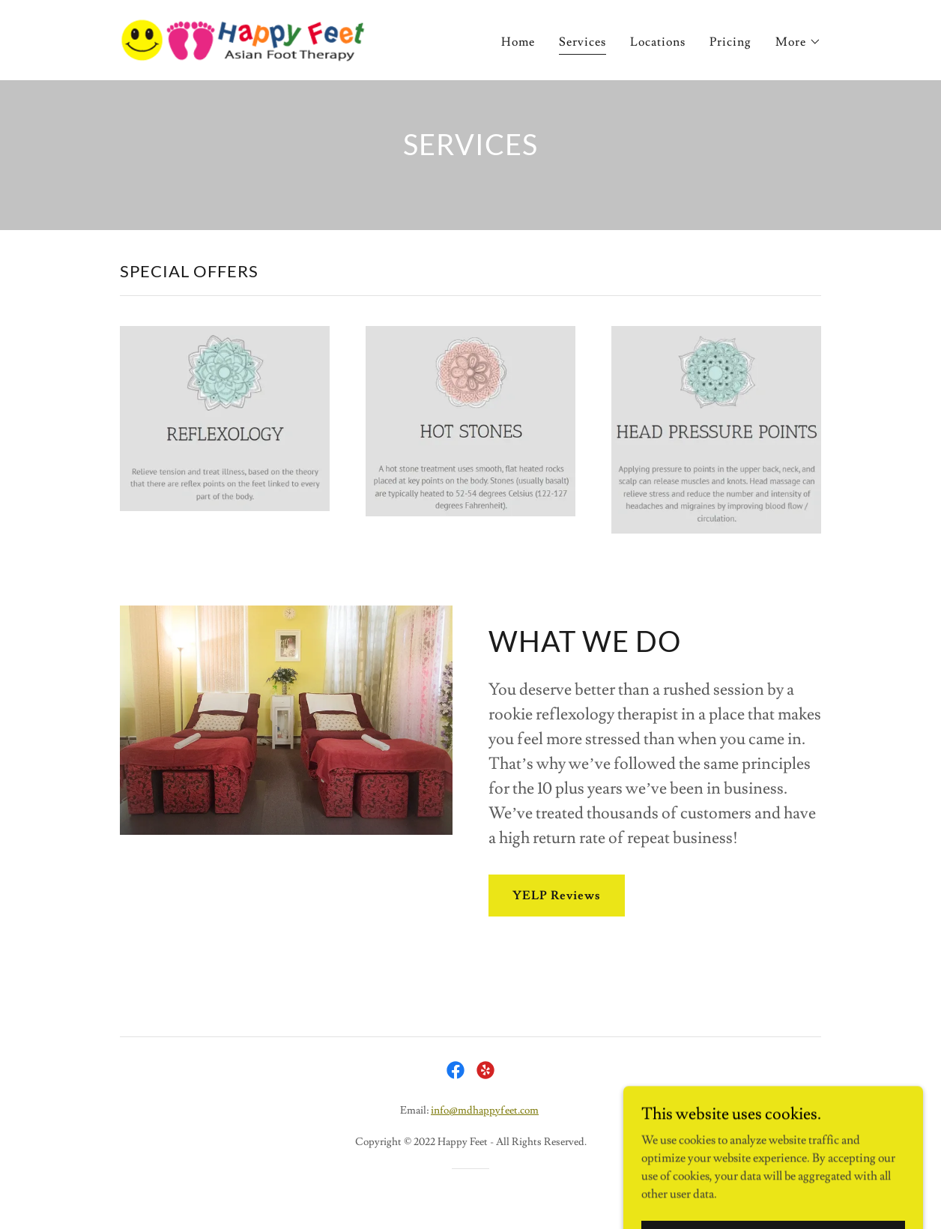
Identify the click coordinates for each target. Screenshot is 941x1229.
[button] (798, 42)
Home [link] (518, 41)
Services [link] (582, 41)
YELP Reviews (556, 895)
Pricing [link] (730, 41)
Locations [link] (658, 41)
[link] (242, 37)
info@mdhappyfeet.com (485, 1110)
